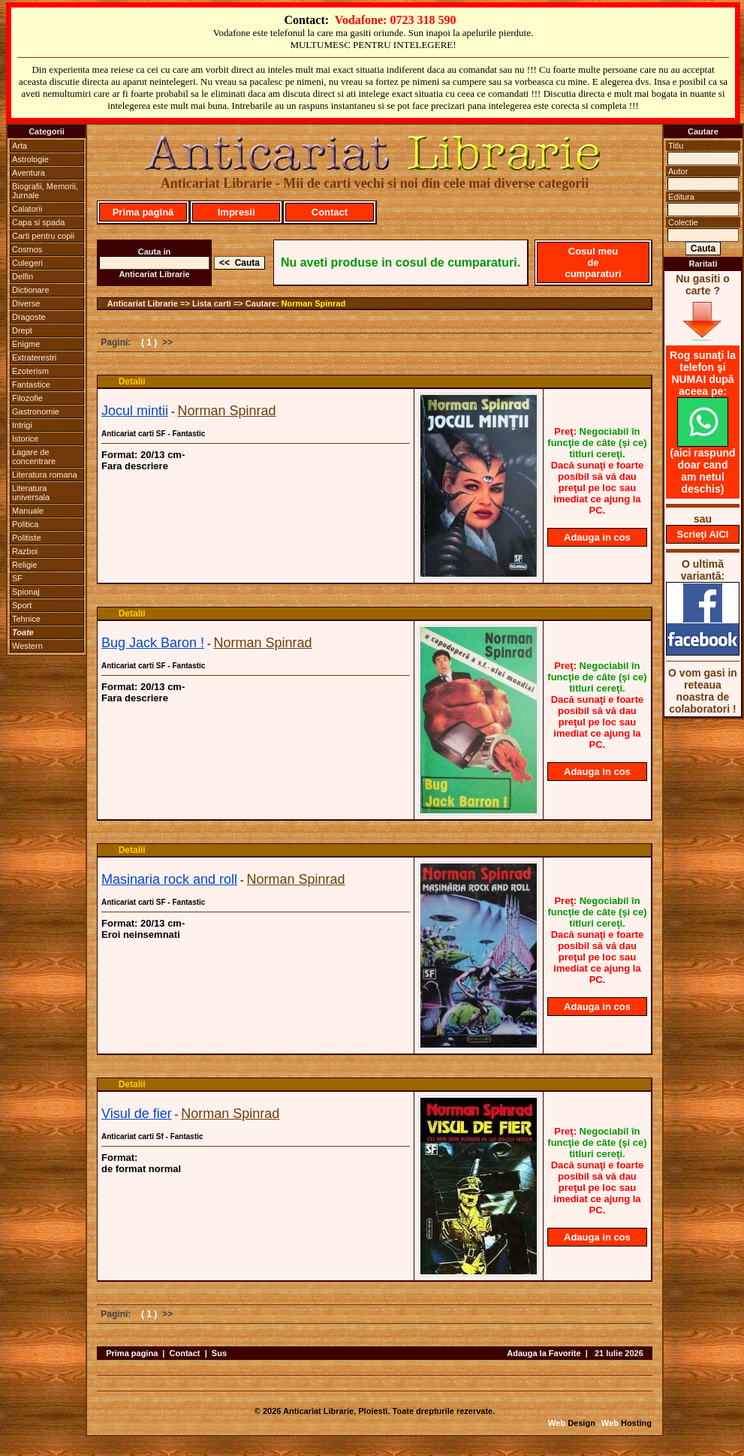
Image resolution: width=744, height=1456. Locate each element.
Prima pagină (143, 212)
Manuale (28, 510)
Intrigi (22, 425)
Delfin (22, 276)
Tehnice (26, 618)
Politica (25, 524)
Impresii (236, 212)
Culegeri (27, 262)
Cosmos (27, 249)
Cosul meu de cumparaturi (593, 262)
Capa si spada (38, 222)
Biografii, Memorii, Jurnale (45, 191)
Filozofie (27, 397)
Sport (22, 605)
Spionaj (26, 591)
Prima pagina (132, 1353)
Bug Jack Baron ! (152, 642)
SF (17, 578)
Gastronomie (35, 411)
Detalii (132, 381)
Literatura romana (44, 474)
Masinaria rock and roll (169, 879)
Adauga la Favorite (543, 1353)
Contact (330, 212)
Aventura (28, 172)
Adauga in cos (597, 537)
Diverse (26, 303)
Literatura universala (31, 493)
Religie (25, 564)
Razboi (25, 551)
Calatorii (27, 208)
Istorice (25, 438)
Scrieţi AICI (703, 534)
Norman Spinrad (314, 303)
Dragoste (29, 316)
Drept (22, 330)
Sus (219, 1353)
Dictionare (31, 289)
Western (27, 645)
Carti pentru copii (43, 235)
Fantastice (31, 384)
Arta (19, 145)
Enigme (26, 343)
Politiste (26, 537)
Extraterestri (34, 357)
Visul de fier (136, 1113)
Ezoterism (30, 370)
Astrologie (30, 159)
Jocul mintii (134, 410)
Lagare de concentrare (34, 457)
